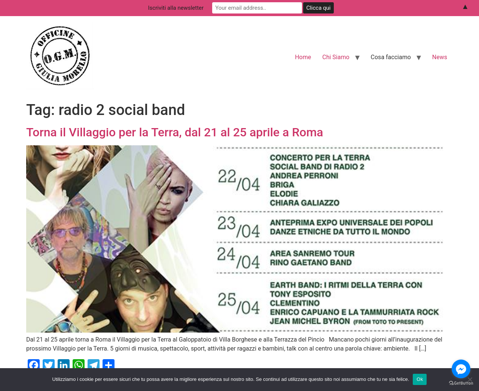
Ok (420, 379)
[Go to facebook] (461, 369)
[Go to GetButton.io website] (461, 383)
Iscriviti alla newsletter (176, 7)
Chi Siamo (335, 57)
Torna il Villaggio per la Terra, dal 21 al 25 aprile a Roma (174, 132)
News (439, 57)
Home (303, 57)
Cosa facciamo (391, 57)
